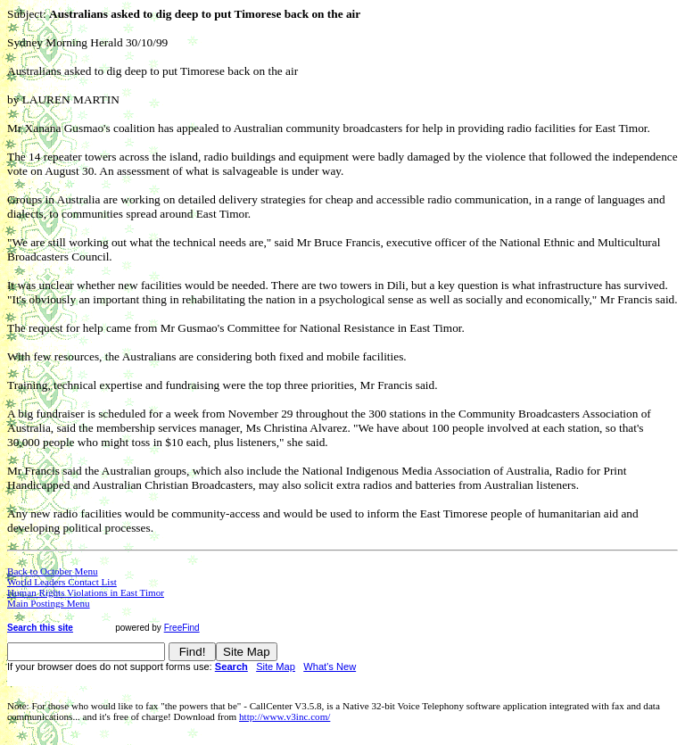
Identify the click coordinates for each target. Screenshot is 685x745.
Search (231, 666)
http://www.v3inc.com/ (284, 716)
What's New (329, 666)
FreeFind (182, 628)
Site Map (275, 666)
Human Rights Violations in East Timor (85, 592)
